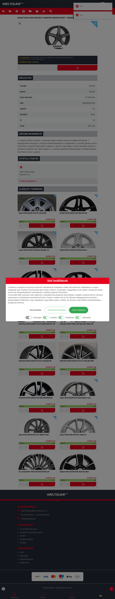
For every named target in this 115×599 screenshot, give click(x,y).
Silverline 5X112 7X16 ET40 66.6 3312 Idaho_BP (76, 324)
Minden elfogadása (78, 310)
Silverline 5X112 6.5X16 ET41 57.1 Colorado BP (35, 361)
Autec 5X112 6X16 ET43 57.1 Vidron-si (73, 435)
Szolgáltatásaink (26, 559)
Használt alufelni (26, 539)
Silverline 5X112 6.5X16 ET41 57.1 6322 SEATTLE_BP (37, 324)
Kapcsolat (24, 556)
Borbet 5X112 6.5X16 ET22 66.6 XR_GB (73, 213)
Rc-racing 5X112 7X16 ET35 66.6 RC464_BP (34, 472)
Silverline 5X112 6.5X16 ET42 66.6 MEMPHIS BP (35, 398)
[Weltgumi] (13, 3)
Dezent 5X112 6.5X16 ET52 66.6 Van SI (73, 250)
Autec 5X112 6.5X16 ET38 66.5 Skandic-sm (34, 250)
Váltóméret (24, 562)
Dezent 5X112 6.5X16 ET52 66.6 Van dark (74, 472)
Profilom (23, 542)
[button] (110, 4)
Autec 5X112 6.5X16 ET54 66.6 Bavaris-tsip (75, 398)
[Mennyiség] (38, 68)
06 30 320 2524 (27, 514)
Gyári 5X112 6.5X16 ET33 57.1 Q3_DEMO (32, 213)
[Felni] (37, 202)
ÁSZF (22, 552)
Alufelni (23, 536)
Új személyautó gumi (28, 529)
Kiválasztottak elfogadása (57, 310)
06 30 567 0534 (43, 514)
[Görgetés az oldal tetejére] (111, 589)
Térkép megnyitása (28, 181)
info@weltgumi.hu (28, 518)
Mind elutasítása (35, 310)
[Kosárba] (77, 68)
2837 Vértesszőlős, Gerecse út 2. (34, 511)
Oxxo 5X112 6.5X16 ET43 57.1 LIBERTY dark (34, 435)
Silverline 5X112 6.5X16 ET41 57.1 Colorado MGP (77, 361)
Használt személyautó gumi (31, 532)
